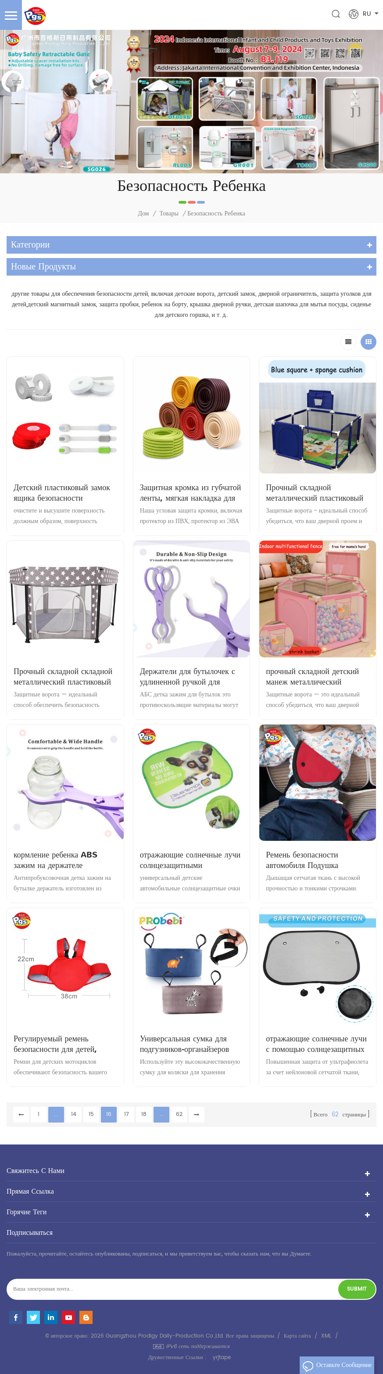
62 (179, 1114)
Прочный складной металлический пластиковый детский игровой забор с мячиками (314, 492)
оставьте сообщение (337, 1366)
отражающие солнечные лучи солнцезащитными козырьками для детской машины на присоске (190, 860)
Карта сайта (297, 1336)
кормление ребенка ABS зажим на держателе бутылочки (55, 860)
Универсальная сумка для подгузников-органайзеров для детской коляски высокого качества (191, 1044)
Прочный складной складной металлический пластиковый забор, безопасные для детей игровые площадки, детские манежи (63, 676)
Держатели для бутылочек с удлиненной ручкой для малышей (187, 676)
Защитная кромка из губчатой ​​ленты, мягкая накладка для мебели (190, 492)
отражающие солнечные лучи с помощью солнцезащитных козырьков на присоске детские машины (316, 1044)
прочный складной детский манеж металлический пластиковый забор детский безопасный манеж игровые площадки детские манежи (313, 676)
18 (144, 1114)
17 (126, 1114)
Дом (143, 213)
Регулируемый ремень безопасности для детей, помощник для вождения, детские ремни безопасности (62, 1044)
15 (91, 1114)
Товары (169, 213)
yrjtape (222, 1357)
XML (326, 1336)
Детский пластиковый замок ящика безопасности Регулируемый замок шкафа (62, 492)
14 (73, 1114)
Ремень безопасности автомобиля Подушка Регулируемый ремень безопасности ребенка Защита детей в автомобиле (317, 860)
